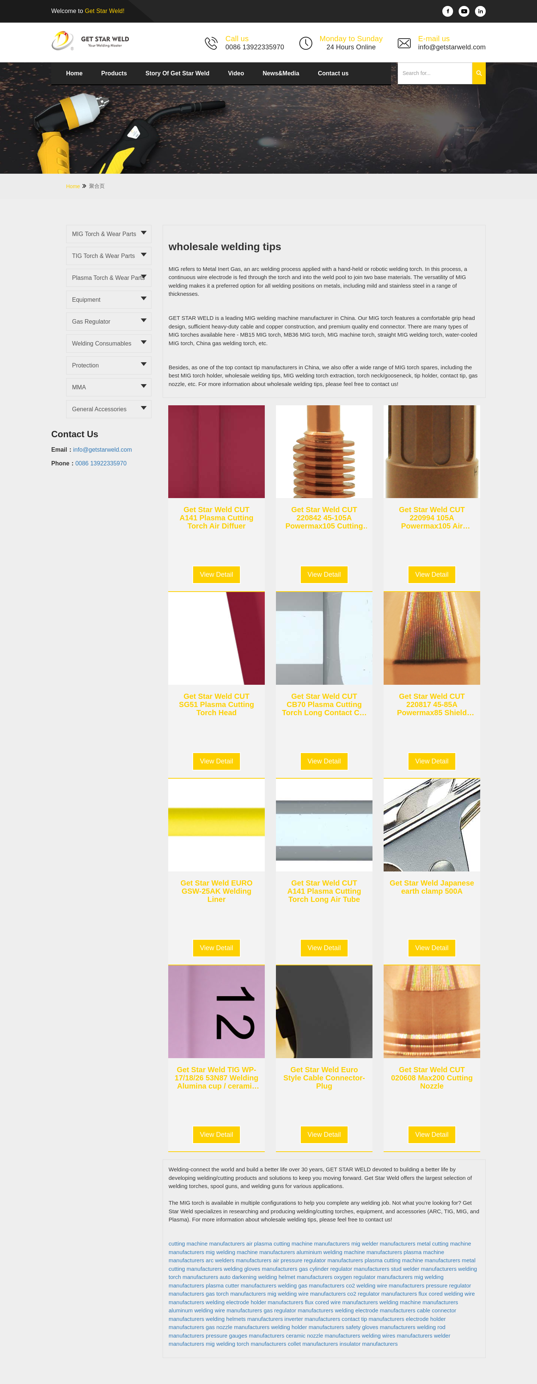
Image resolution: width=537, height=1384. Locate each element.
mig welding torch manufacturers (246, 1344)
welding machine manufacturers (419, 1302)
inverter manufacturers (312, 1319)
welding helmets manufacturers (244, 1319)
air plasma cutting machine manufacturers (297, 1243)
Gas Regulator (91, 321)
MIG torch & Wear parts (104, 234)
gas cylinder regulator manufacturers (344, 1269)
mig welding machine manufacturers (250, 1252)
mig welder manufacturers (383, 1243)
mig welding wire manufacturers (306, 1293)
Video (236, 73)
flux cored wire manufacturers (341, 1302)
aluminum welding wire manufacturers (215, 1310)
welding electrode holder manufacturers (254, 1302)
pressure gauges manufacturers (245, 1335)
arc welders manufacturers (238, 1260)
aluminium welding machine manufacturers (349, 1252)
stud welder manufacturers (424, 1269)
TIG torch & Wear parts (103, 256)
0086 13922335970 (101, 463)
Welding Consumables (101, 343)
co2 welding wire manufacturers (385, 1285)
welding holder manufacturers (307, 1327)
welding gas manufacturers (311, 1285)
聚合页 (97, 186)
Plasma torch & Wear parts (108, 278)
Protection (85, 365)
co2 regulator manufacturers (382, 1293)
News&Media (281, 73)
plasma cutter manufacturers (241, 1285)
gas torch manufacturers (236, 1293)
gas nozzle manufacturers (238, 1327)
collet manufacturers (313, 1344)
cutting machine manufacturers (207, 1243)
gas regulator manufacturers (298, 1310)
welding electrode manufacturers (375, 1310)
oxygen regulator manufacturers (373, 1277)
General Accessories (99, 409)
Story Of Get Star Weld (177, 73)
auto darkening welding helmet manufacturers (276, 1277)
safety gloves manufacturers (381, 1327)
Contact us (333, 73)
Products (114, 73)
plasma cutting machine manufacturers (412, 1260)
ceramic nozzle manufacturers (323, 1335)
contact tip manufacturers (373, 1319)
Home (74, 73)
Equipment (86, 300)
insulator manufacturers (368, 1344)
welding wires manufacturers (397, 1335)
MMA (79, 387)
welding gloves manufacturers (260, 1269)
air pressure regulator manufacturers (318, 1260)
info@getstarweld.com (102, 449)
